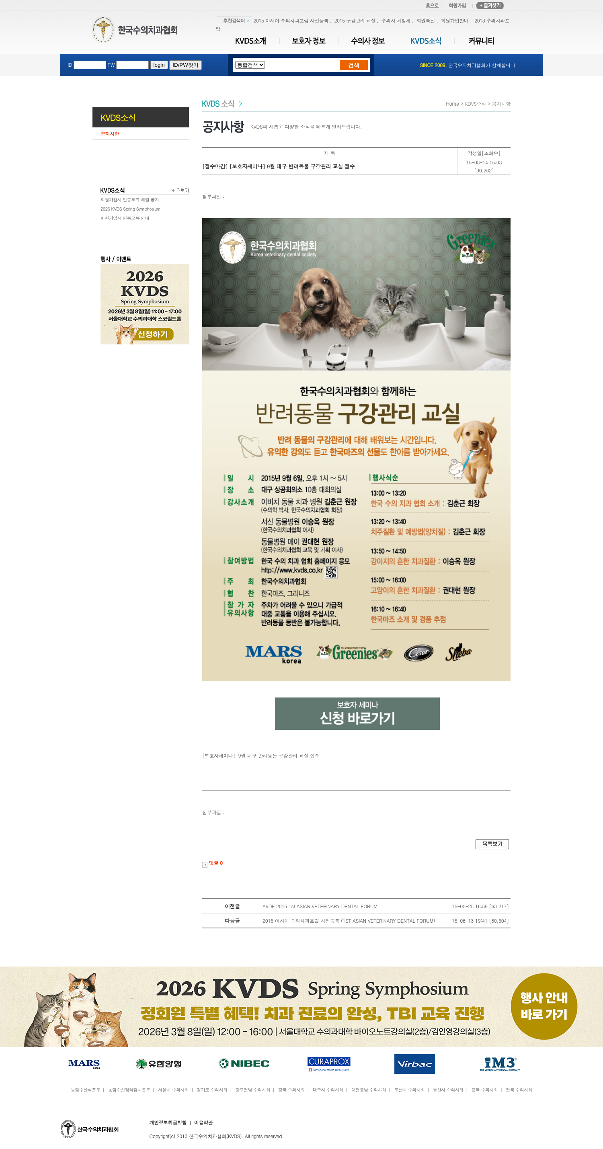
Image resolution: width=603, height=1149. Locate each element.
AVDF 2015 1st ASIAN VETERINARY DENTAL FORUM (320, 906)
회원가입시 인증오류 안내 (124, 218)
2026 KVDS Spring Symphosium (130, 209)
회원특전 (425, 20)
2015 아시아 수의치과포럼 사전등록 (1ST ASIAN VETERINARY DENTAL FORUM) (349, 920)
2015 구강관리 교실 (354, 20)
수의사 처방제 (395, 20)
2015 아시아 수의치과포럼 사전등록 (291, 20)
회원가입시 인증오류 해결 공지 (129, 200)
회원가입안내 (454, 20)
